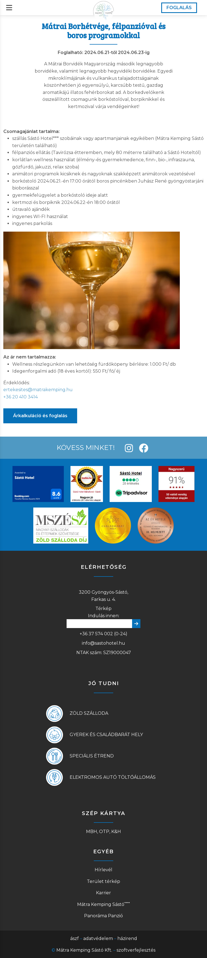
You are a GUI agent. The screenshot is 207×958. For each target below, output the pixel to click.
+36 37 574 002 (96, 633)
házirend (127, 938)
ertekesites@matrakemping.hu (38, 389)
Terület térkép (103, 881)
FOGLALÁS (179, 7)
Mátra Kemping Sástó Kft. (84, 950)
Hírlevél (103, 869)
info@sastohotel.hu (103, 643)
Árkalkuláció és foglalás (40, 415)
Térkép (103, 608)
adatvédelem (98, 938)
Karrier (103, 892)
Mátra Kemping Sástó (103, 904)
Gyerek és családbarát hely (106, 734)
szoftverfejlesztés (136, 950)
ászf (74, 938)
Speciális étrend (92, 756)
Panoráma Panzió (103, 915)
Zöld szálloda (89, 713)
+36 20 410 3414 (20, 396)
